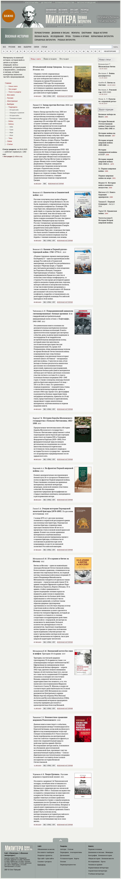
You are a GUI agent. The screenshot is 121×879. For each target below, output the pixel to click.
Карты (76, 858)
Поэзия (63, 861)
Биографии (92, 855)
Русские (12, 47)
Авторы (63, 849)
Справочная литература (97, 871)
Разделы (45, 855)
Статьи (44, 47)
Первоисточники (95, 849)
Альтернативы (76, 852)
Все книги (46, 852)
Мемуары (109, 852)
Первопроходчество (68, 865)
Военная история (17, 36)
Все (4, 47)
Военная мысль (108, 858)
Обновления (46, 849)
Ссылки (45, 861)
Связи (36, 47)
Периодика (64, 852)
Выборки (27, 47)
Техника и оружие (95, 865)
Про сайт (46, 858)
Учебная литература (96, 874)
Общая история (94, 858)
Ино (19, 47)
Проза (103, 861)
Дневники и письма (96, 852)
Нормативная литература (98, 868)
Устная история (66, 858)
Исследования (93, 861)
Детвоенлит (65, 855)
